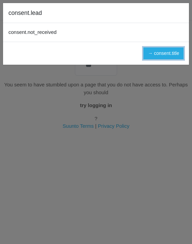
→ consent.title (163, 53)
